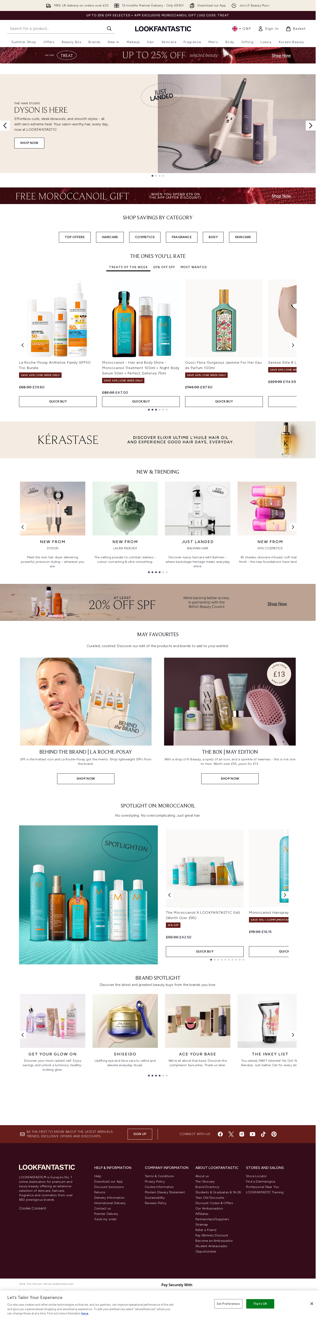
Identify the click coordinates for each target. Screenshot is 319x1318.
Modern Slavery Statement (165, 1192)
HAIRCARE (110, 237)
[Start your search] (61, 28)
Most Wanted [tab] (193, 267)
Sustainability (155, 1198)
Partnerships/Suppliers (212, 1219)
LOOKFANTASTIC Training (264, 1192)
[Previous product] (169, 895)
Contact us (102, 1208)
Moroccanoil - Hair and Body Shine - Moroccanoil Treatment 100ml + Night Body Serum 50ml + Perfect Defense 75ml (141, 367)
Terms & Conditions (159, 1176)
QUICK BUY (58, 401)
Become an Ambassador (214, 1241)
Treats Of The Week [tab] (128, 267)
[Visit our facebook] (220, 1134)
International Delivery (110, 1203)
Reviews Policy (155, 1203)
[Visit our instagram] (241, 1134)
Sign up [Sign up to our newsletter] (139, 1134)
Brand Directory (207, 1187)
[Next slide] (311, 125)
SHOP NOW (29, 143)
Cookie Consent (32, 1208)
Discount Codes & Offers (214, 1203)
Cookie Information (159, 1187)
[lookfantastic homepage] (163, 28)
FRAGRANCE (182, 237)
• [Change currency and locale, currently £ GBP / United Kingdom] (241, 28)
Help (97, 1176)
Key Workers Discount (211, 1235)
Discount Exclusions (109, 1187)
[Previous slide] (5, 125)
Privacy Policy (155, 1181)
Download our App (108, 1181)
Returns (99, 1192)
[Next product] (285, 895)
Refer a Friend (205, 1230)
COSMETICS (145, 237)
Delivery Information (109, 1198)
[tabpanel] (158, 345)
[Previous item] (22, 345)
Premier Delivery (106, 1214)
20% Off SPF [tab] (164, 267)
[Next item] (293, 345)
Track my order (105, 1219)
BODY (213, 237)
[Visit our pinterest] (274, 1134)
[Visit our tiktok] (263, 1134)
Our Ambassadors (209, 1208)
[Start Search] (109, 28)
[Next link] (293, 527)
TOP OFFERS (75, 237)
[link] (268, 28)
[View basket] (295, 28)
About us (202, 1176)
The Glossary (205, 1181)
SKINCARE (243, 237)
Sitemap (201, 1225)
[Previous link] (22, 527)
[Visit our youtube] (252, 1134)
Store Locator (256, 1176)
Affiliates (201, 1214)
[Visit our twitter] (231, 1134)
